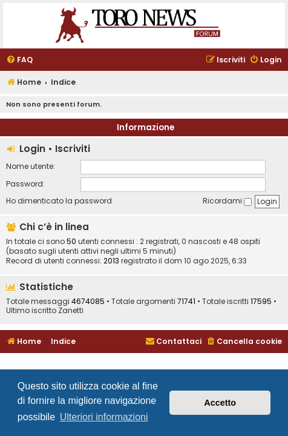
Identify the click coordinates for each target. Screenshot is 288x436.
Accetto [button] (220, 403)
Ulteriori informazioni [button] (104, 417)
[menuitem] (19, 60)
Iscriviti (72, 148)
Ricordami (227, 201)
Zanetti (70, 310)
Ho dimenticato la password (59, 201)
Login (32, 148)
